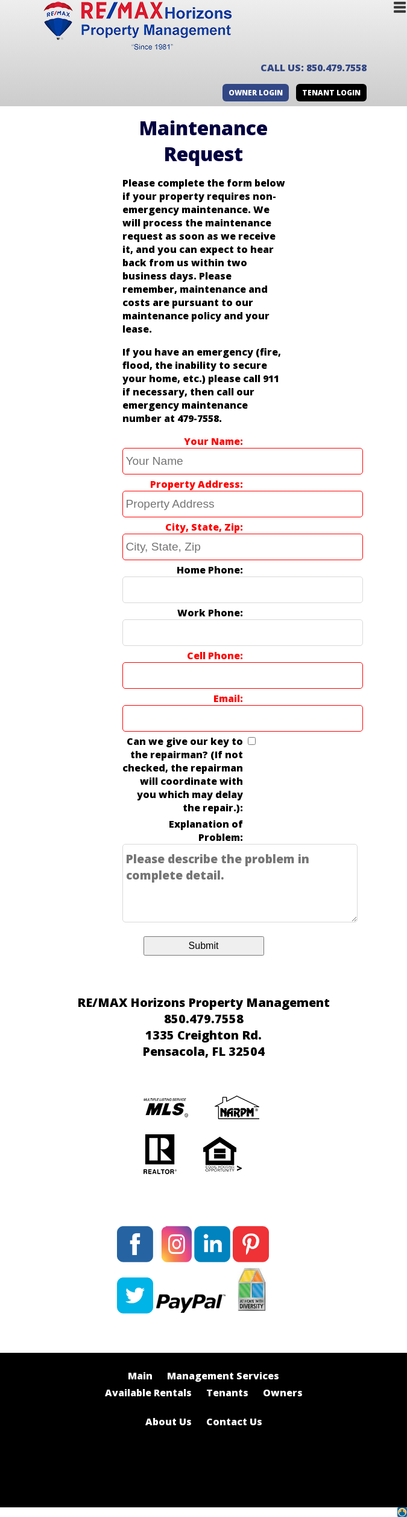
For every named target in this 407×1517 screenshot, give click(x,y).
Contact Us (234, 1421)
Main (140, 1375)
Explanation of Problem (206, 830)
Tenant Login (331, 93)
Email (226, 698)
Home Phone (208, 569)
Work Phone (208, 612)
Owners (283, 1392)
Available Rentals (148, 1392)
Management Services (223, 1375)
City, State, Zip (202, 527)
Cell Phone (213, 655)
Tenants (227, 1392)
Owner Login (256, 93)
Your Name (212, 441)
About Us (168, 1421)
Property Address (195, 484)
